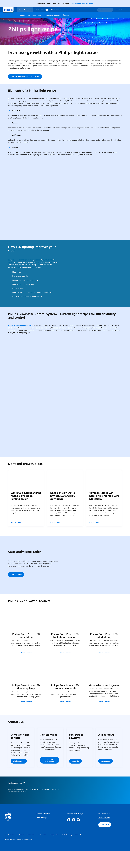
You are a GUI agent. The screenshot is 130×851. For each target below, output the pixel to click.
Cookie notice (42, 835)
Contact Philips (41, 817)
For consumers (41, 10)
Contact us (105, 824)
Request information (49, 760)
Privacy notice (54, 835)
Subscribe (75, 761)
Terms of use (79, 835)
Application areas (34, 15)
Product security (67, 835)
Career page (105, 761)
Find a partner (18, 761)
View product (26, 653)
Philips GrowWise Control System (21, 325)
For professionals (25, 10)
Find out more (16, 574)
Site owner (31, 835)
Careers (21, 835)
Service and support (52, 15)
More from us (56, 10)
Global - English (104, 817)
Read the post (16, 522)
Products (22, 15)
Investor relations (10, 835)
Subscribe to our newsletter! (82, 3)
